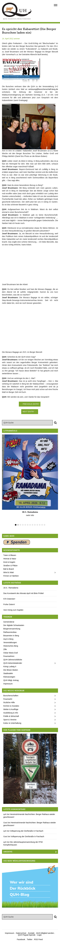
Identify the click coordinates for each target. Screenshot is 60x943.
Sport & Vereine (9, 720)
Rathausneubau (10, 632)
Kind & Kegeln (9, 562)
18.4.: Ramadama (10, 588)
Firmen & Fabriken (11, 576)
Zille (5, 649)
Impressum (8, 684)
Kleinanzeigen (9, 677)
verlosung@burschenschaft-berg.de (43, 89)
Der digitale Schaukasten (13, 625)
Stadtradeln (8, 673)
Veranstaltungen (10, 642)
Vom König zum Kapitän (13, 610)
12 (42, 525)
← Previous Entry (29, 404)
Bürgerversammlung (11, 629)
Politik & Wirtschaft (11, 716)
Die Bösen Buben (10, 670)
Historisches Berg (10, 646)
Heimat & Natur (9, 559)
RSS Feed (38, 939)
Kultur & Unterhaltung (12, 723)
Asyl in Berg (8, 639)
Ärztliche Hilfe (9, 702)
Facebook (21, 939)
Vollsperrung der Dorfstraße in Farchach (26, 831)
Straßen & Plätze (10, 565)
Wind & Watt (8, 572)
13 (44, 525)
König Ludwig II (9, 666)
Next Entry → (30, 412)
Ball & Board (8, 569)
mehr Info (30, 515)
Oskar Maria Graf (10, 653)
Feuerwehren (8, 656)
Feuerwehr (7, 699)
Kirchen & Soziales (11, 706)
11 (39, 525)
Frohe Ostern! (9, 604)
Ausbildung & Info (10, 713)
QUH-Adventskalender (12, 663)
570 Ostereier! (9, 599)
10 (37, 525)
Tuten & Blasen (9, 555)
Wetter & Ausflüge (10, 709)
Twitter (29, 939)
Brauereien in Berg (11, 636)
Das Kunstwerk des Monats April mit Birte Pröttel (23, 593)
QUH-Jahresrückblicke (12, 660)
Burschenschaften (10, 696)
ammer (17, 39)
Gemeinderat (8, 622)
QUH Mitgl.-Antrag (11, 680)
